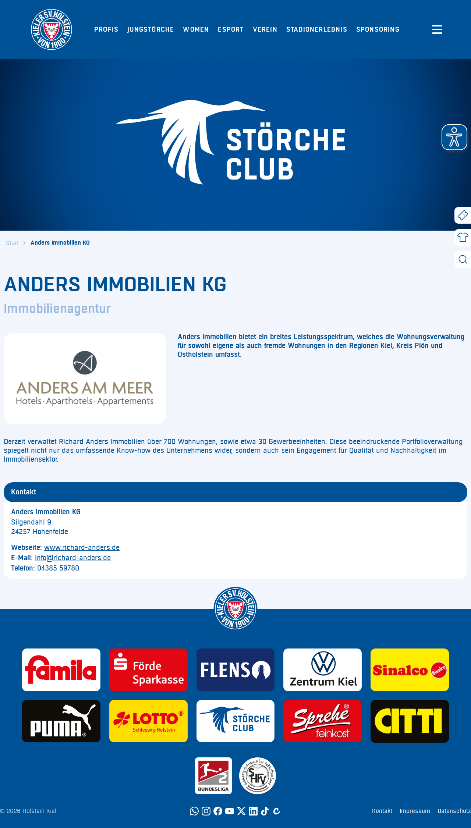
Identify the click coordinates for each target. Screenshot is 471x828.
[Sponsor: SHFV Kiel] (257, 775)
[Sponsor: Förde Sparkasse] (148, 669)
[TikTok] (265, 811)
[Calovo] (276, 811)
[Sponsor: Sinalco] (410, 669)
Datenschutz (454, 811)
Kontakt (382, 811)
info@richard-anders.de (73, 558)
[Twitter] (241, 811)
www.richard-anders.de (82, 547)
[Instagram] (206, 811)
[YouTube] (229, 811)
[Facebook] (217, 811)
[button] (454, 137)
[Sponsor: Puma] (61, 721)
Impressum (415, 811)
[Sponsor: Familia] (61, 669)
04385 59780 (58, 568)
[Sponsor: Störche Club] (235, 721)
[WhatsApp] (194, 811)
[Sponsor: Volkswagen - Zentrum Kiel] (322, 669)
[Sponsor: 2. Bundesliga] (213, 775)
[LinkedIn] (253, 811)
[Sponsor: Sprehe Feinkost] (322, 721)
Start (12, 243)
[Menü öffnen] (437, 29)
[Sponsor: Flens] (235, 669)
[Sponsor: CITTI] (410, 721)
